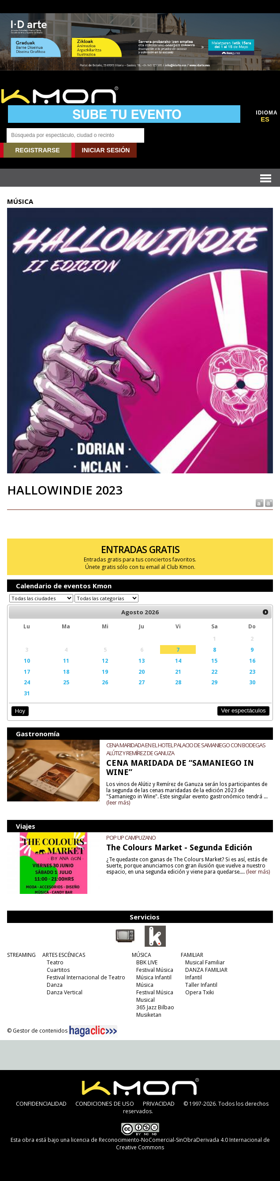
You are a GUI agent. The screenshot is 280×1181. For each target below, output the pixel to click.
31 (27, 693)
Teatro (55, 962)
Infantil (193, 977)
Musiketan (148, 1015)
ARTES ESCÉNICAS (63, 955)
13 (141, 660)
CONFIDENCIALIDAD (41, 1103)
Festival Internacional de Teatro (86, 977)
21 (178, 671)
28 (178, 682)
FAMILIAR (192, 955)
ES (265, 119)
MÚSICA (141, 955)
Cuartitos (58, 970)
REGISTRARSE (37, 150)
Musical (145, 1000)
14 (178, 660)
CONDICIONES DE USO (104, 1103)
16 (252, 660)
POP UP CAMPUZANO (131, 837)
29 (214, 682)
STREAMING (21, 955)
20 (141, 671)
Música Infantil (154, 977)
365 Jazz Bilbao (155, 1007)
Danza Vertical (64, 992)
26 (105, 682)
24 (27, 682)
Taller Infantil (201, 985)
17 (27, 671)
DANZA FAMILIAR (206, 970)
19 (105, 671)
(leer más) (118, 803)
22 (214, 671)
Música (144, 985)
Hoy (20, 711)
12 (105, 660)
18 (66, 671)
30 (252, 682)
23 (252, 671)
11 (66, 660)
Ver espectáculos (243, 710)
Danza (55, 985)
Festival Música (154, 970)
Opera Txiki (199, 992)
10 (27, 660)
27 (141, 682)
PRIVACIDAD (159, 1103)
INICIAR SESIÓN (106, 150)
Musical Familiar (205, 962)
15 (214, 660)
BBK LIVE (146, 962)
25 (66, 682)
